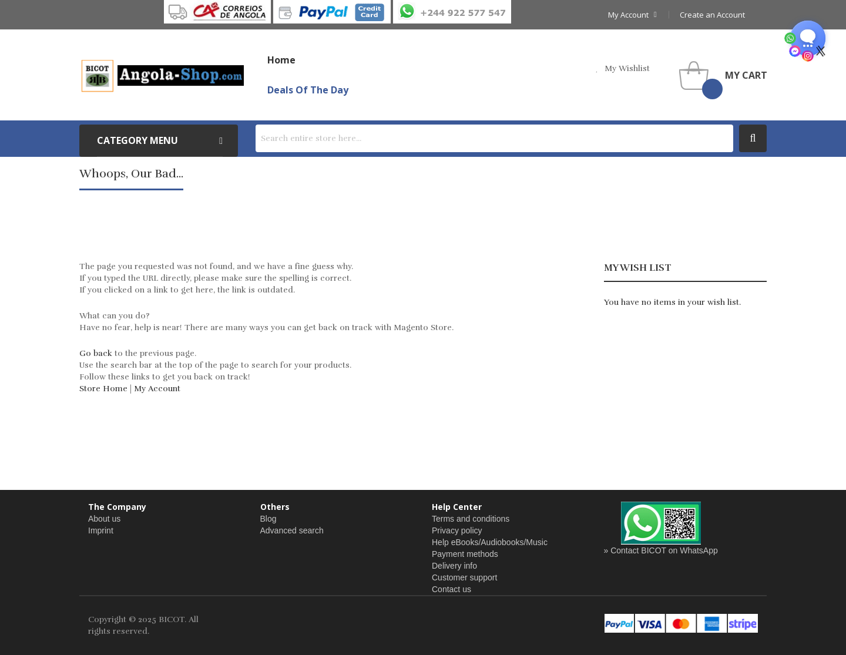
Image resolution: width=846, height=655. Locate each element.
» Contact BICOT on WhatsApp (661, 550)
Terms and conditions (470, 518)
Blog (268, 518)
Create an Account (712, 14)
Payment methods (465, 554)
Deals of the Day (307, 89)
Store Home (103, 389)
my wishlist (627, 68)
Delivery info (454, 565)
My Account (157, 389)
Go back (95, 353)
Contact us (451, 589)
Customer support (464, 577)
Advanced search (292, 530)
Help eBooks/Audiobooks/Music (490, 542)
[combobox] (494, 138)
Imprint (100, 530)
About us (104, 518)
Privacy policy (457, 530)
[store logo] (161, 75)
